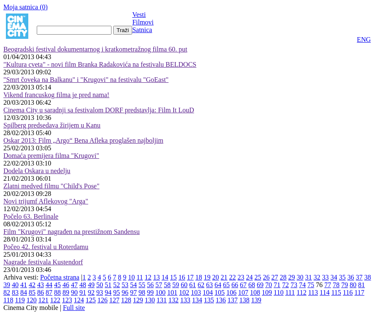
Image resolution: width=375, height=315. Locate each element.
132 (173, 300)
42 (32, 284)
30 (300, 277)
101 (172, 292)
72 (285, 284)
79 (344, 284)
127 (114, 300)
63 (209, 284)
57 (158, 284)
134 (197, 300)
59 (175, 284)
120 (32, 300)
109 (267, 292)
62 (201, 284)
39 (6, 284)
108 (255, 292)
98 (142, 292)
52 (116, 284)
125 (91, 300)
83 (15, 292)
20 (215, 277)
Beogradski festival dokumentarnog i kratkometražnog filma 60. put (95, 49)
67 (243, 284)
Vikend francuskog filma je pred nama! (56, 94)
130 (150, 300)
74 (302, 284)
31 (308, 277)
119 (19, 300)
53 (125, 284)
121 (43, 300)
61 (192, 284)
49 (91, 284)
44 (49, 284)
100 (160, 292)
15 (173, 277)
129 (138, 300)
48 (82, 284)
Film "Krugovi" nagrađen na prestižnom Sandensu (71, 231)
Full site (74, 307)
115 (336, 292)
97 (133, 292)
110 (278, 292)
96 (125, 292)
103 (196, 292)
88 (57, 292)
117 (359, 292)
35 (342, 277)
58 (167, 284)
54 (133, 284)
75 (310, 284)
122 (55, 300)
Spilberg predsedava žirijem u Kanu (52, 125)
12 (148, 277)
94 (108, 292)
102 (184, 292)
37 (359, 277)
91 (82, 292)
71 (277, 284)
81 (361, 284)
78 (336, 284)
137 (233, 300)
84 (23, 292)
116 (348, 292)
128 (126, 300)
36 (351, 277)
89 (65, 292)
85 (32, 292)
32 (317, 277)
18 (199, 277)
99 (150, 292)
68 (251, 284)
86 (40, 292)
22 (232, 277)
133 (185, 300)
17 (190, 277)
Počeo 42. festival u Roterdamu (45, 246)
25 (258, 277)
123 (67, 300)
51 (108, 284)
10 (131, 277)
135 (209, 300)
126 (103, 300)
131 (162, 300)
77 (327, 284)
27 (275, 277)
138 (244, 300)
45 (57, 284)
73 (294, 284)
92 (91, 292)
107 (243, 292)
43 (40, 284)
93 (99, 292)
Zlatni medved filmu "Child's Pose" (51, 186)
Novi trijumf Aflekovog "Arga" (45, 201)
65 (226, 284)
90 (74, 292)
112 (301, 292)
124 (79, 300)
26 (266, 277)
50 (99, 284)
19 (207, 277)
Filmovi (143, 22)
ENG (364, 39)
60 (184, 284)
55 (142, 284)
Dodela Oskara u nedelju (37, 170)
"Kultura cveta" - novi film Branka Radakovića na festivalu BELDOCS (99, 64)
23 (241, 277)
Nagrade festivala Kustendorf (43, 262)
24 (249, 277)
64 (218, 284)
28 (283, 277)
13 (156, 277)
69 (260, 284)
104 (208, 292)
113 (313, 292)
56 (150, 284)
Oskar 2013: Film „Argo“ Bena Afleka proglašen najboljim (83, 140)
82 (6, 292)
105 (220, 292)
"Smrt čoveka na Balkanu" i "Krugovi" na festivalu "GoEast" (85, 79)
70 (268, 284)
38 (367, 277)
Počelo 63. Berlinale (30, 216)
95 (116, 292)
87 (49, 292)
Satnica (142, 29)
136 (221, 300)
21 (224, 277)
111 (290, 292)
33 (325, 277)
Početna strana (59, 277)
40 (15, 284)
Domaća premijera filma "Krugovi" (51, 155)
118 (8, 300)
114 (324, 292)
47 (74, 284)
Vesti (139, 14)
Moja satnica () (25, 7)
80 (353, 284)
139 (256, 300)
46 (65, 284)
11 (139, 277)
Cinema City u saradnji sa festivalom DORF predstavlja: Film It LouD (98, 110)
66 (234, 284)
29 (291, 277)
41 (23, 284)
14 (165, 277)
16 (182, 277)
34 (334, 277)
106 (231, 292)
